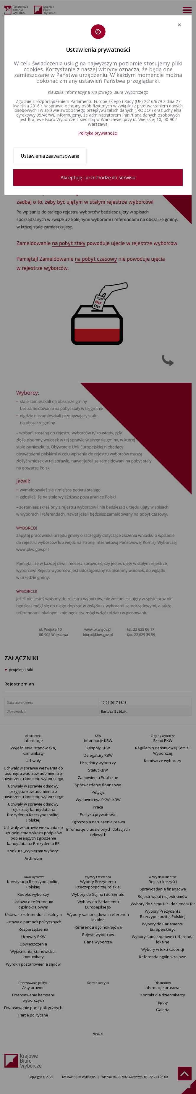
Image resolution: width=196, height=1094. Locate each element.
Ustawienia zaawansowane (50, 156)
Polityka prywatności (98, 133)
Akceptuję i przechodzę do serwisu (98, 177)
